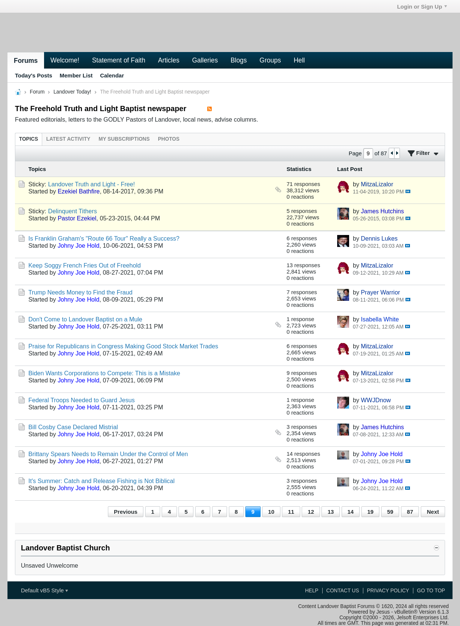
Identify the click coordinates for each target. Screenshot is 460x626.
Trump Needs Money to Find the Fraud (80, 292)
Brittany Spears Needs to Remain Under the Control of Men (108, 454)
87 (410, 512)
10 (271, 512)
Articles (168, 60)
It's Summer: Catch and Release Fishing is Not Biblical (101, 480)
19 (370, 512)
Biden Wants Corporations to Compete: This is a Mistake (104, 373)
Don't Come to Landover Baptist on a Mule (85, 319)
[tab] (28, 139)
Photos (169, 139)
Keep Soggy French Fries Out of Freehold (84, 265)
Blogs (238, 60)
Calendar (112, 75)
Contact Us (342, 590)
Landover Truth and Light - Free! (91, 184)
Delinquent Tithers (72, 211)
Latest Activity (68, 139)
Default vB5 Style (44, 590)
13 (330, 512)
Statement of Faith (118, 60)
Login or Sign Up (422, 6)
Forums (26, 60)
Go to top (431, 590)
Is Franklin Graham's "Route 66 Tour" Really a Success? (104, 238)
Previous (125, 512)
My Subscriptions (124, 139)
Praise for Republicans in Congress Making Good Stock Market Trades (123, 346)
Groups (270, 60)
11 (291, 512)
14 (351, 512)
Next (433, 512)
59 (390, 512)
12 (311, 512)
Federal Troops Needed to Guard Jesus (81, 400)
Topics (28, 139)
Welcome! (64, 60)
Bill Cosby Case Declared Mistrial (73, 427)
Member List (76, 75)
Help (311, 590)
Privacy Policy (388, 590)
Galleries (205, 60)
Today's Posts (33, 75)
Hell (299, 60)
